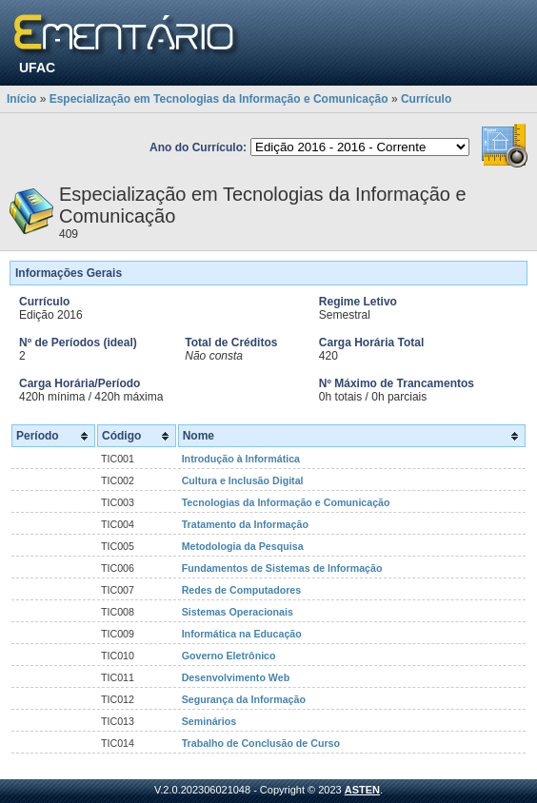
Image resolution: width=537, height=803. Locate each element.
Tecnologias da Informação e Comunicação (286, 502)
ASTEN (362, 789)
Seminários (209, 721)
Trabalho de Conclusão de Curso (261, 743)
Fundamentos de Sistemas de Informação (282, 568)
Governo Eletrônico (229, 655)
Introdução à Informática (241, 458)
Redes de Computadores (242, 590)
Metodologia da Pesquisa (243, 546)
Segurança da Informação (244, 699)
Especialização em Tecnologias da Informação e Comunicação (219, 99)
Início (21, 99)
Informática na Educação (242, 633)
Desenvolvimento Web (236, 677)
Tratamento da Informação (245, 524)
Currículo (426, 99)
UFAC (37, 67)
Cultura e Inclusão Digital (243, 480)
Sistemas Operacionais (237, 611)
